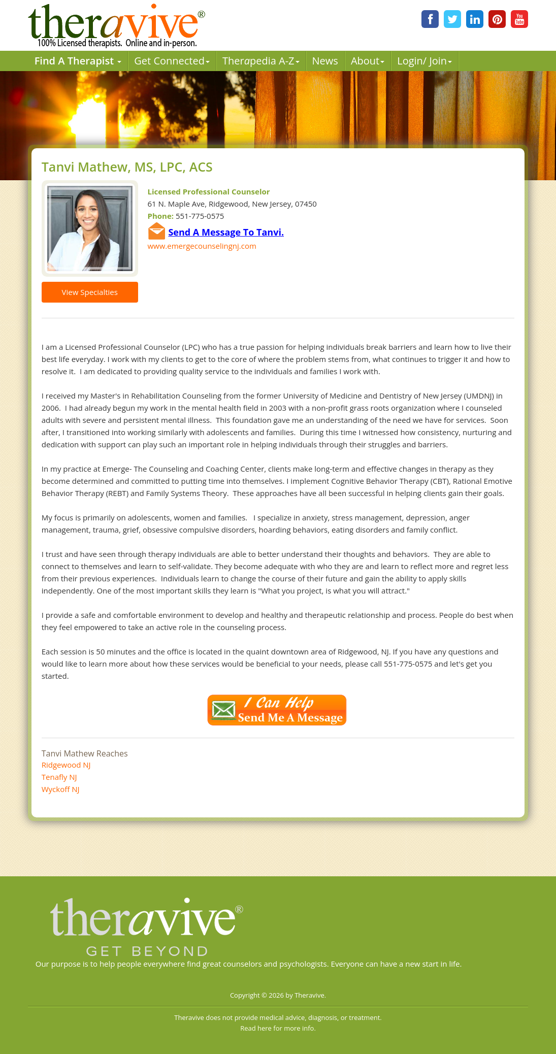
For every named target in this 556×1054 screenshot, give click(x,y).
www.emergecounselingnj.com (201, 246)
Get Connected (172, 61)
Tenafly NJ (59, 777)
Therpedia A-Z (261, 61)
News (325, 61)
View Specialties (90, 292)
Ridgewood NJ (66, 765)
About (367, 61)
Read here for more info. (278, 1028)
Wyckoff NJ (61, 789)
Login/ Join (424, 61)
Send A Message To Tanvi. (226, 232)
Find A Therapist (78, 61)
